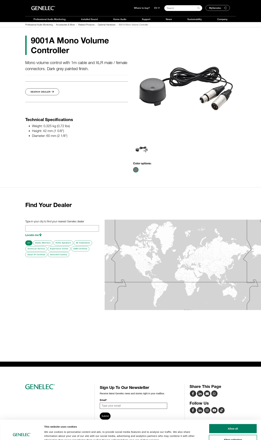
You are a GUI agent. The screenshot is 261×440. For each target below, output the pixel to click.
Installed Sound (89, 19)
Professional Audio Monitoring (50, 19)
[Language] (157, 8)
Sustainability (194, 19)
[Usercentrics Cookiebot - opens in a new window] (22, 433)
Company (222, 19)
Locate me (33, 235)
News (169, 19)
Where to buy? (142, 8)
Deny (233, 431)
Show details (177, 431)
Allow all (233, 408)
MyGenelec (215, 8)
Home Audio (119, 19)
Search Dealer (42, 92)
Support (146, 19)
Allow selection (233, 420)
